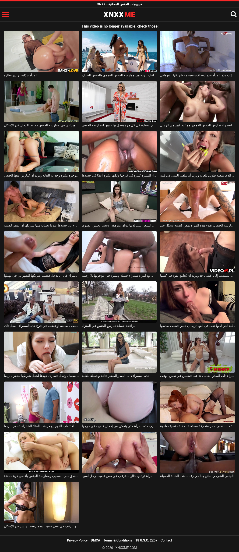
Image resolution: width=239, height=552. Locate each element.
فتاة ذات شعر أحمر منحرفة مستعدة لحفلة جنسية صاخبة (197, 426)
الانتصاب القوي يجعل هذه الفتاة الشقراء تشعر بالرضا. (39, 426)
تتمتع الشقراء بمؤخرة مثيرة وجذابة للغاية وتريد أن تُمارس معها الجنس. (41, 175)
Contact (166, 540)
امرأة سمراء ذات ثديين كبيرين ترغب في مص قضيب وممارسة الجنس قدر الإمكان (41, 526)
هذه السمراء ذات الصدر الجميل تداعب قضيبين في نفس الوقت (197, 376)
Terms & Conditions (117, 540)
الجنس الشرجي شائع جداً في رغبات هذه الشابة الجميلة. (197, 476)
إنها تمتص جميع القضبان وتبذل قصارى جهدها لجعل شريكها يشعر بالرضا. (41, 376)
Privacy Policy (77, 540)
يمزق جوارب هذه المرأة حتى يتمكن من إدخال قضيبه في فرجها (119, 426)
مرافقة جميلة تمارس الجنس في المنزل (108, 326)
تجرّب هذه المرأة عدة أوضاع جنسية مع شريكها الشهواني (197, 75)
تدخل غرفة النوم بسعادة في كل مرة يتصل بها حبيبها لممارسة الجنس (119, 125)
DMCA (95, 540)
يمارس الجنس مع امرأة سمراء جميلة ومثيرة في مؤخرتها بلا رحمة (119, 275)
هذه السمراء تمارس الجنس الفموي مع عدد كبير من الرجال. (197, 125)
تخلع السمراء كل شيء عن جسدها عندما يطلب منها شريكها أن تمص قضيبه (41, 225)
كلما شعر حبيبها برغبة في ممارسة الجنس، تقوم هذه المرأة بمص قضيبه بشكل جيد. (197, 225)
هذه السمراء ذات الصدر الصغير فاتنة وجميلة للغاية (115, 376)
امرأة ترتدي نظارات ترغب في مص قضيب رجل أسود (117, 476)
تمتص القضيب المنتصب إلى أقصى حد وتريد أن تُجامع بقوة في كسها (197, 275)
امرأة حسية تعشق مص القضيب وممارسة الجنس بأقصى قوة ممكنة (41, 476)
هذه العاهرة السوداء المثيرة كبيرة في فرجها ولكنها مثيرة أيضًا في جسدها (119, 175)
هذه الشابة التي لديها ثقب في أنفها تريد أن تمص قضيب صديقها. (197, 326)
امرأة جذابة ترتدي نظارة (20, 75)
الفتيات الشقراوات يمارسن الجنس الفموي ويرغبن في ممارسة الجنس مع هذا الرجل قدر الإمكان (41, 125)
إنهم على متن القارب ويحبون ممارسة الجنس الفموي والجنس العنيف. (119, 75)
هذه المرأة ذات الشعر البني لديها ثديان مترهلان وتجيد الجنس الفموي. (119, 225)
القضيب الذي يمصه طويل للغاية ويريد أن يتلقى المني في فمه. (197, 175)
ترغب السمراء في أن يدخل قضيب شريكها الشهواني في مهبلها (41, 275)
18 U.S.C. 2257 (146, 540)
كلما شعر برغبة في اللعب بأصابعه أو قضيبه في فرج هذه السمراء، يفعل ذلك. (41, 326)
